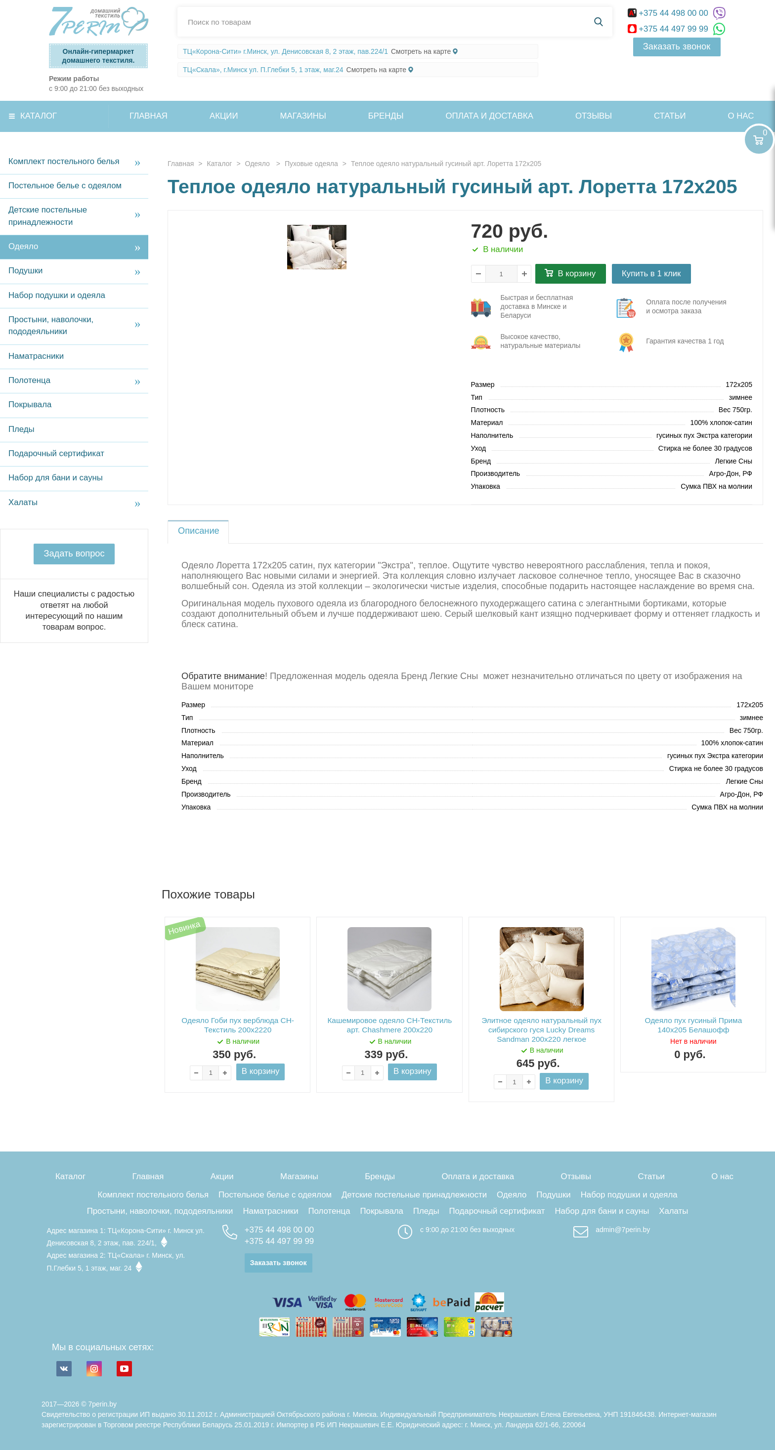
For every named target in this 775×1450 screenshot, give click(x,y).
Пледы (21, 429)
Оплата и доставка (489, 116)
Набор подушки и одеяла (56, 295)
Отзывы (593, 116)
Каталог (38, 116)
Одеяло (23, 246)
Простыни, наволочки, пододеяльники (50, 325)
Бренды (386, 116)
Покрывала (29, 404)
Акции (224, 116)
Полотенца (29, 380)
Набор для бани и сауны (55, 477)
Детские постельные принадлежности (47, 215)
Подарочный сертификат (56, 453)
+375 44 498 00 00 (669, 13)
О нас (722, 1176)
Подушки (25, 270)
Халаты (23, 502)
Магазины (303, 116)
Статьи (670, 116)
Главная (148, 116)
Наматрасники (36, 356)
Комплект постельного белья (64, 161)
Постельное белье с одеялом (65, 185)
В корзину (577, 273)
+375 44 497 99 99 (669, 29)
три (526, 308)
